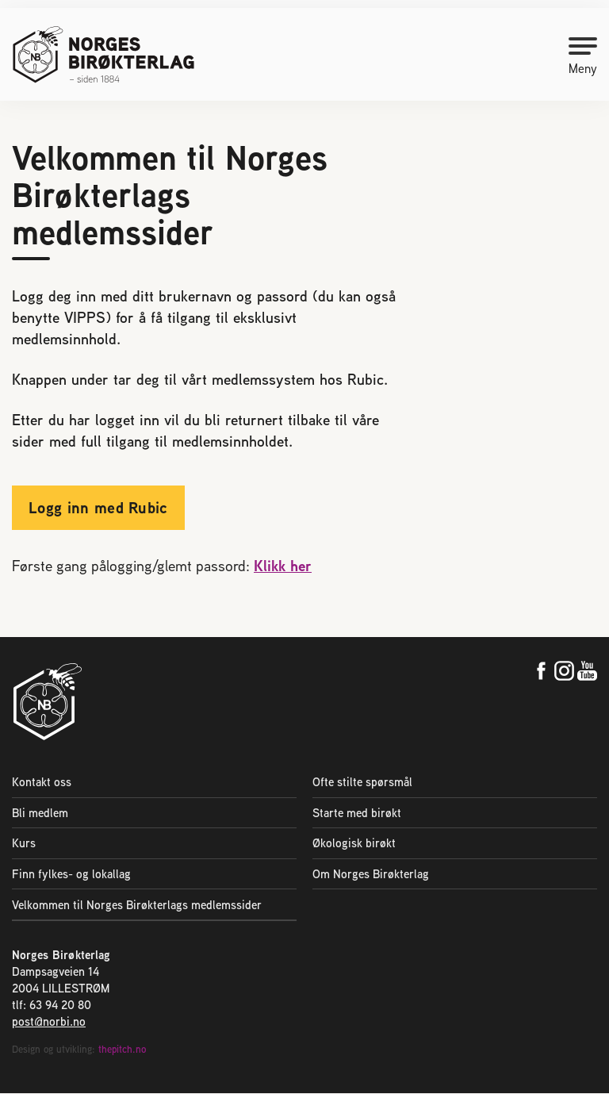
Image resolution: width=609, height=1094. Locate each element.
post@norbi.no (49, 1022)
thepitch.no (122, 1050)
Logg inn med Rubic (98, 507)
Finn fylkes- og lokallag (71, 874)
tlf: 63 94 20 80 (51, 1005)
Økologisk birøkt (354, 843)
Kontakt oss (41, 781)
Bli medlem (40, 812)
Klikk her (283, 566)
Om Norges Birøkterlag (370, 874)
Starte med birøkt (356, 812)
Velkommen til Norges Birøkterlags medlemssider (137, 904)
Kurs (24, 843)
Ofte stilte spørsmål (362, 781)
